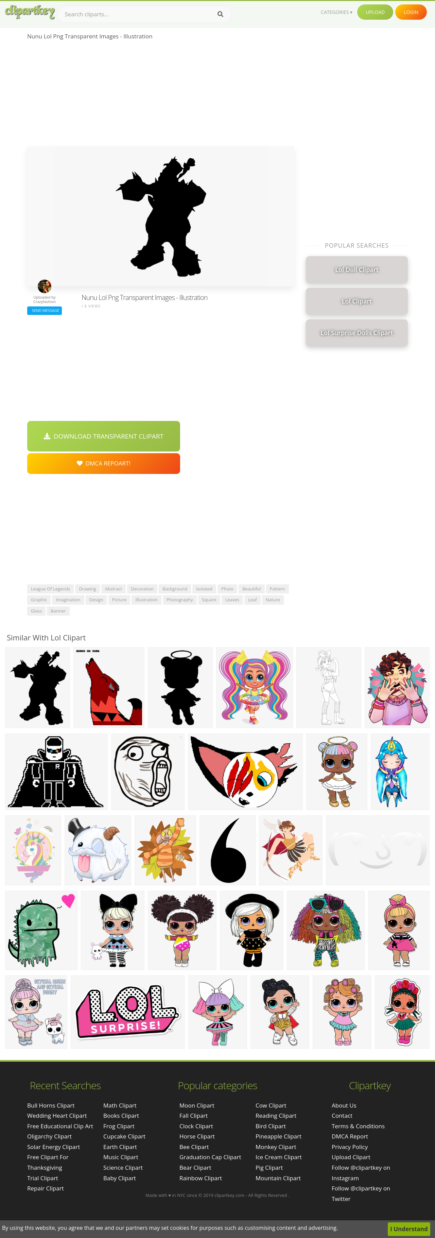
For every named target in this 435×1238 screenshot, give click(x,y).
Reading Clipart (276, 1115)
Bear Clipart (195, 1167)
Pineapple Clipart (278, 1136)
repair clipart (45, 1188)
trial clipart (42, 1178)
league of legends (50, 589)
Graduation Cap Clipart (210, 1157)
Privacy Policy (350, 1147)
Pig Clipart (269, 1167)
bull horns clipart (50, 1105)
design (96, 600)
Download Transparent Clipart (103, 436)
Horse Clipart (197, 1136)
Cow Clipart (271, 1105)
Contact (342, 1115)
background (174, 589)
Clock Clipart (196, 1126)
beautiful (251, 589)
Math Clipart (120, 1105)
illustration (146, 600)
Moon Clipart (196, 1105)
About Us (344, 1105)
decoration (142, 589)
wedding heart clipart (57, 1115)
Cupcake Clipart (124, 1136)
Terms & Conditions (358, 1126)
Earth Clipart (120, 1147)
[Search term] (144, 14)
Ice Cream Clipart (279, 1157)
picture (119, 600)
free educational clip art (60, 1126)
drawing (87, 589)
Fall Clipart (193, 1115)
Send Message (44, 310)
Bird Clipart (271, 1126)
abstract (113, 589)
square (209, 600)
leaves (232, 600)
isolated (204, 589)
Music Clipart (120, 1157)
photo (227, 589)
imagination (68, 600)
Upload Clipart (351, 1157)
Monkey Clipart (276, 1147)
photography (180, 600)
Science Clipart (123, 1167)
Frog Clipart (119, 1126)
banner (58, 611)
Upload (375, 12)
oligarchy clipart (49, 1136)
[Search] (220, 14)
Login (411, 12)
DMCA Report (350, 1136)
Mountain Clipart (278, 1178)
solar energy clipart (53, 1147)
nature (273, 600)
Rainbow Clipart (200, 1178)
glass (36, 611)
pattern (277, 589)
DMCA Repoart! (103, 463)
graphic (39, 600)
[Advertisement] (160, 95)
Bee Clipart (194, 1147)
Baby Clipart (119, 1178)
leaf (252, 600)
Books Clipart (121, 1115)
